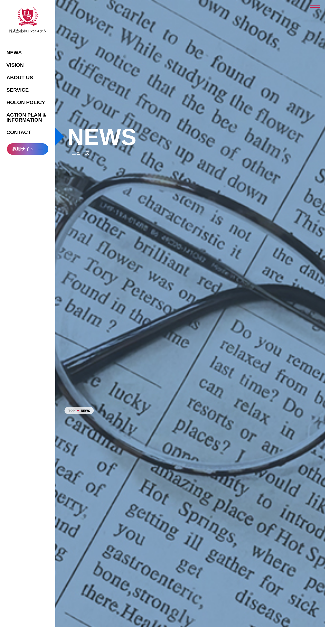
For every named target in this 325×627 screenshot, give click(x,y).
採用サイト (22, 149)
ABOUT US (19, 77)
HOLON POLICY (25, 102)
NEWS (14, 53)
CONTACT (18, 132)
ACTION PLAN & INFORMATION (26, 117)
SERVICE (17, 90)
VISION (15, 65)
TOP (71, 410)
